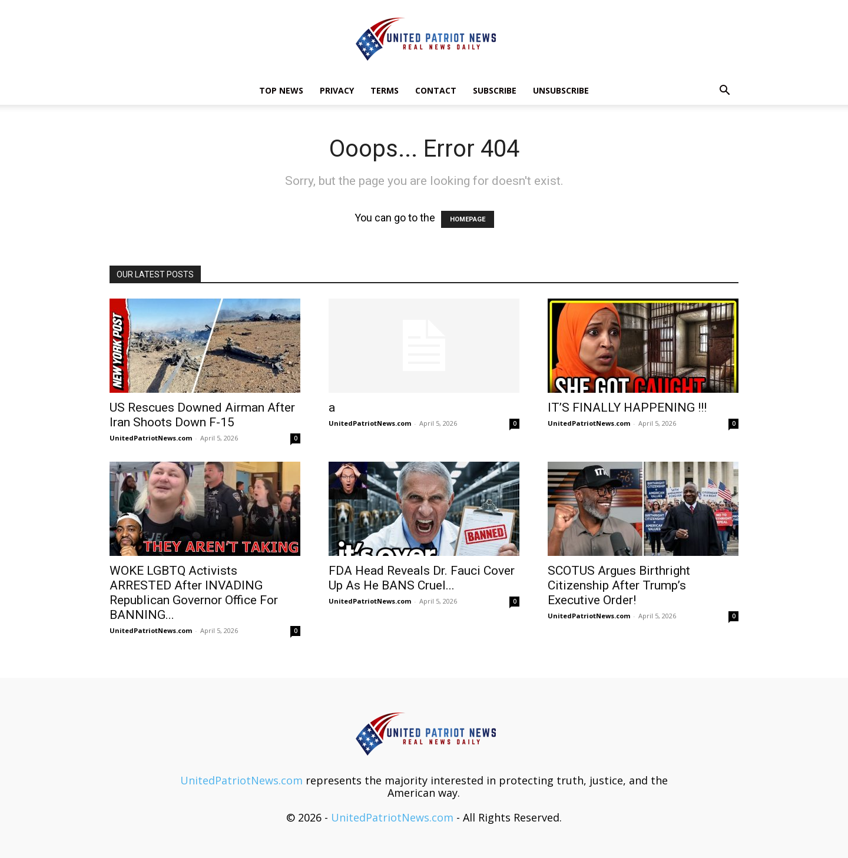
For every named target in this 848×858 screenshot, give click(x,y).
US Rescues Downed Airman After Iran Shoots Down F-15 (202, 414)
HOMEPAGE (467, 219)
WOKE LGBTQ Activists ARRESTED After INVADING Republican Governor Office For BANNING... (194, 593)
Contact (435, 90)
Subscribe (494, 90)
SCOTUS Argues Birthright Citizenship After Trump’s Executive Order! (619, 585)
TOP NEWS (281, 90)
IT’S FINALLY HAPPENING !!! (627, 407)
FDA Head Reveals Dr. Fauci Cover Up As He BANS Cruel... (422, 578)
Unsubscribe (561, 90)
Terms (384, 90)
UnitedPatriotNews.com (151, 437)
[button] (724, 91)
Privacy (337, 90)
